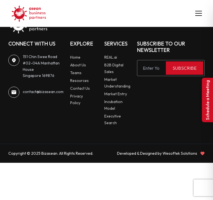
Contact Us (80, 88)
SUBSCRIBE (185, 68)
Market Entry (115, 93)
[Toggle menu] (198, 13)
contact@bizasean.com (43, 91)
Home (75, 57)
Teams (76, 72)
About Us (78, 65)
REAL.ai (110, 57)
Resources (79, 80)
